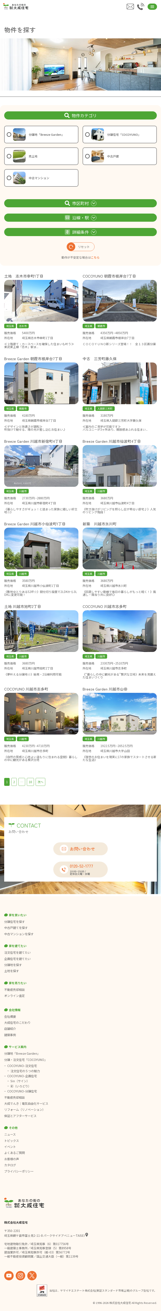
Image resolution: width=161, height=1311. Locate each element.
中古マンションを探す (19, 933)
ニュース (10, 1134)
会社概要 (10, 1016)
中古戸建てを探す (16, 927)
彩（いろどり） (20, 1086)
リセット (78, 247)
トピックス (11, 1140)
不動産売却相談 (14, 989)
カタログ (10, 1165)
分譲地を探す (13, 964)
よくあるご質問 (14, 1152)
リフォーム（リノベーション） (25, 1109)
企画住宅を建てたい (17, 958)
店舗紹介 (10, 1028)
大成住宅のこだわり (17, 1022)
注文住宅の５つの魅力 (25, 1070)
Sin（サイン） (20, 1080)
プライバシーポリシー (19, 1171)
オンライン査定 (14, 995)
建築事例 (10, 1034)
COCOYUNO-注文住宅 (22, 1065)
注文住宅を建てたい (17, 952)
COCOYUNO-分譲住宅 (22, 1091)
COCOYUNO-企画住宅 (22, 1075)
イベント (10, 1146)
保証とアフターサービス (20, 1115)
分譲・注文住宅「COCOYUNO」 (25, 1059)
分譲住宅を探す (14, 921)
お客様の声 (11, 1159)
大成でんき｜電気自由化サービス (26, 1103)
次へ (40, 782)
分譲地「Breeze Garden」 (22, 1053)
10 (30, 782)
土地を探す (11, 970)
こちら (95, 257)
